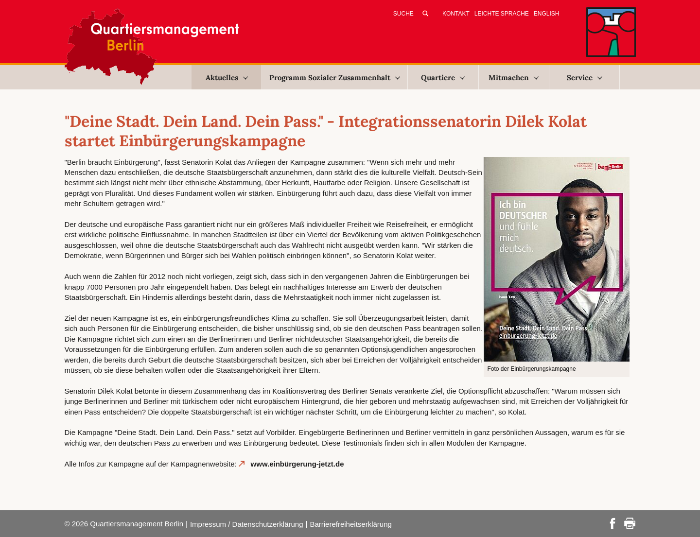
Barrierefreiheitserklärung (350, 524)
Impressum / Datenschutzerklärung (246, 524)
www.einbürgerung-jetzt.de (297, 464)
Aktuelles (227, 77)
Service (584, 77)
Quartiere (443, 77)
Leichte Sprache (501, 13)
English (547, 13)
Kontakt (456, 13)
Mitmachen (514, 77)
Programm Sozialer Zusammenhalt (334, 77)
